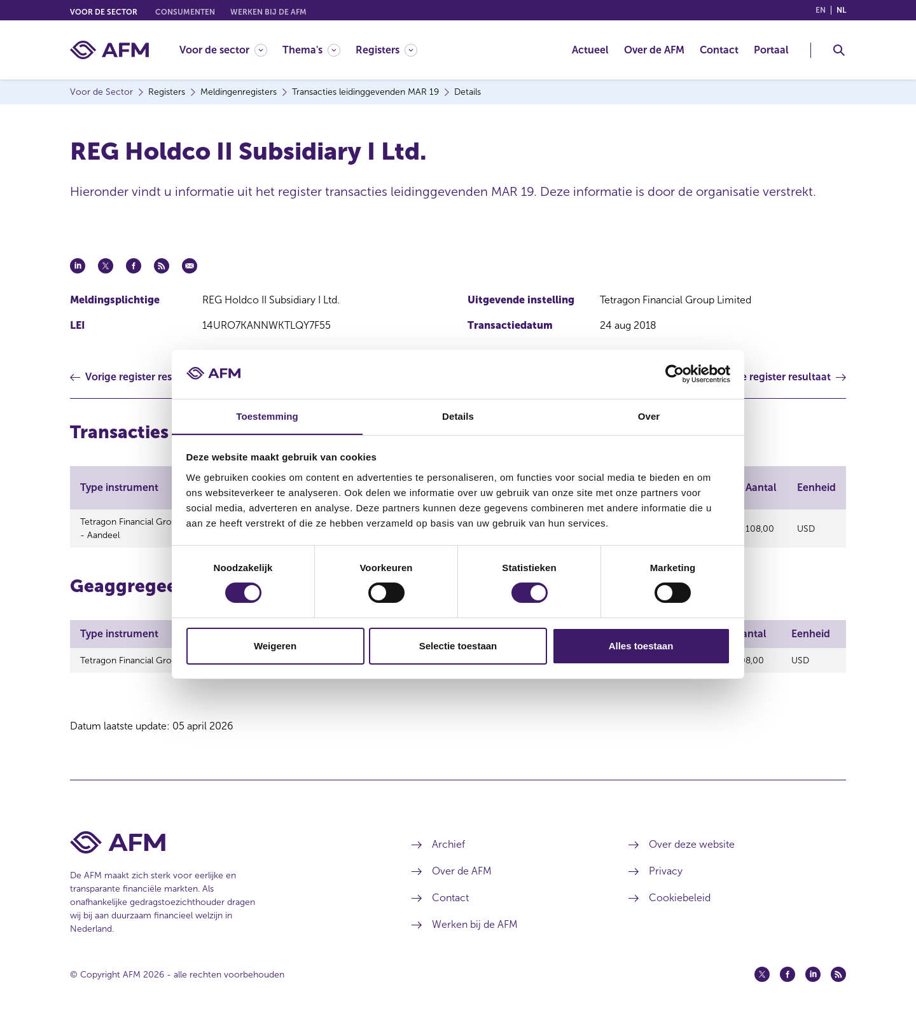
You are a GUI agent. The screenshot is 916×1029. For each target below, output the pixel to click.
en (820, 10)
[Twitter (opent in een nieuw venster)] (762, 980)
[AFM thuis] (109, 50)
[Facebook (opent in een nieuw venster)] (787, 980)
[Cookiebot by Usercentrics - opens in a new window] (674, 373)
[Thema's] (311, 49)
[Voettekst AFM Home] (221, 848)
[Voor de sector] (223, 49)
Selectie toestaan (458, 645)
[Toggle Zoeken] (839, 50)
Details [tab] (458, 415)
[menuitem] (230, 49)
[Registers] (386, 49)
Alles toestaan (641, 645)
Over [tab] (649, 415)
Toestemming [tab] (267, 415)
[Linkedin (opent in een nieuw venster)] (813, 980)
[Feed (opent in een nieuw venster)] (838, 980)
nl (841, 10)
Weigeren (275, 645)
